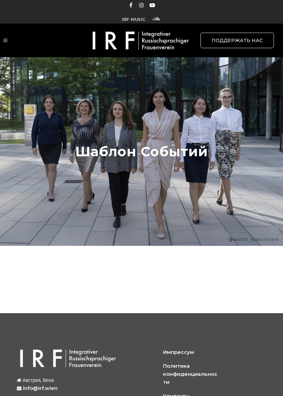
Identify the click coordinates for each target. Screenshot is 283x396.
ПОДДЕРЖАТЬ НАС (237, 40)
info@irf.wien (40, 388)
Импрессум (178, 352)
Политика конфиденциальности (190, 374)
